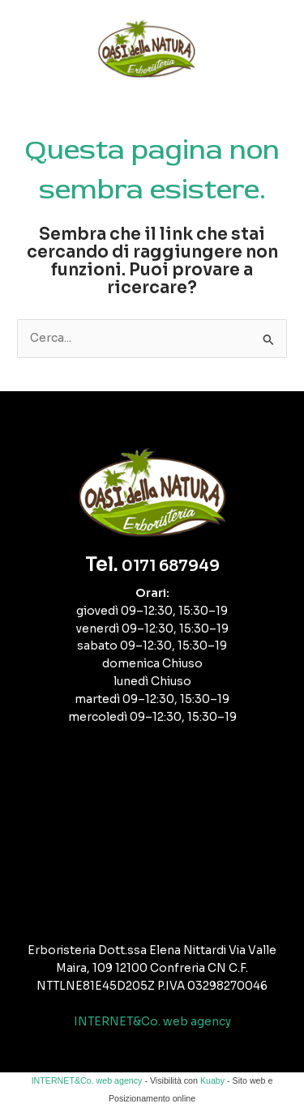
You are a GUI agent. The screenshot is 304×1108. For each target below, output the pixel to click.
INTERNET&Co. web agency (152, 1022)
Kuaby (212, 1080)
